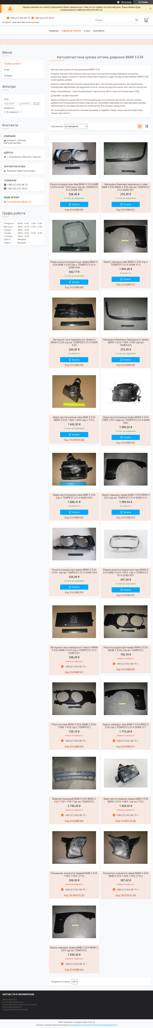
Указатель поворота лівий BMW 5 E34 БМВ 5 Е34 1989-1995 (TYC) (125, 874)
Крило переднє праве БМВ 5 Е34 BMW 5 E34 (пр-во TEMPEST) (74, 949)
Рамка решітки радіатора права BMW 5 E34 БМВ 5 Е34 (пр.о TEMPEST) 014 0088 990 (74, 265)
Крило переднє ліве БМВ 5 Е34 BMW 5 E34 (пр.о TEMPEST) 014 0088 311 (126, 726)
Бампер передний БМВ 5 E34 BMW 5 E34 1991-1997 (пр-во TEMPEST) (74, 800)
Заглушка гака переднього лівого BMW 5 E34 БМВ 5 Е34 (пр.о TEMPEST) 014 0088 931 (74, 650)
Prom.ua (91, 1022)
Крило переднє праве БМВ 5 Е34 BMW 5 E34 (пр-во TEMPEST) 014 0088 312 (126, 496)
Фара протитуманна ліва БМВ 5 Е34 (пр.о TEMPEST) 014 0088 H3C (74, 496)
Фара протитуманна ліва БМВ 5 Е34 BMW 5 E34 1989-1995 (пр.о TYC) (74, 418)
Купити (75, 204)
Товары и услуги (71, 31)
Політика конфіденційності (105, 1025)
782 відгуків (126, 2)
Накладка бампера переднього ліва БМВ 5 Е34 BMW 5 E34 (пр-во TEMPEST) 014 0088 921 (126, 187)
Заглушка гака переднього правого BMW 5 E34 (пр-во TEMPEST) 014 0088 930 (74, 342)
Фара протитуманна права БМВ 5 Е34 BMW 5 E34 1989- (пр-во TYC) (125, 800)
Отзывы (8, 75)
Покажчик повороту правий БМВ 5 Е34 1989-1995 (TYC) (74, 874)
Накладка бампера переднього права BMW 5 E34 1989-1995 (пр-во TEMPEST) (125, 342)
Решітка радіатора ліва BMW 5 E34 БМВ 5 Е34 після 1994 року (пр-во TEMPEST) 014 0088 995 (74, 187)
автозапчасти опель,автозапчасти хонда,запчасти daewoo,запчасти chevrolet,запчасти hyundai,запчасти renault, (19, 1004)
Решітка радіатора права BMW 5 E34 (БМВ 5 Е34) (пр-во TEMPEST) (126, 649)
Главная (53, 31)
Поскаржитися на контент (80, 1025)
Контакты (98, 31)
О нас (87, 31)
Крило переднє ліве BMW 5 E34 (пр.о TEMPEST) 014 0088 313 (126, 263)
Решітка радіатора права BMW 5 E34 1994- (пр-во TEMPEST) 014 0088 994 (74, 571)
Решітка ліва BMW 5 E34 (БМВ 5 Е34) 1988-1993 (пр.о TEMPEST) (74, 726)
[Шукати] (136, 20)
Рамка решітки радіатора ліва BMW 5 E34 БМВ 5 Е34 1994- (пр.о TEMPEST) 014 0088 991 (125, 572)
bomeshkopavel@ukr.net (19, 202)
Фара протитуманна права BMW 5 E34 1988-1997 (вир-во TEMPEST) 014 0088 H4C (126, 420)
